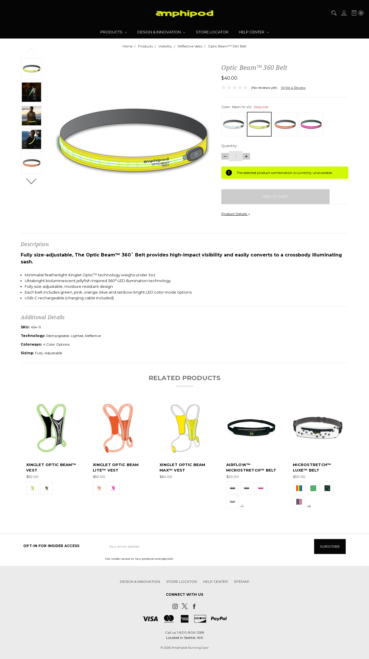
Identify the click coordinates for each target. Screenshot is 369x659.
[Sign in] (343, 13)
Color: (244, 107)
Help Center (254, 32)
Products (113, 32)
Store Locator (212, 32)
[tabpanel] (51, 455)
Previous (31, 50)
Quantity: (229, 145)
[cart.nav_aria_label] (356, 13)
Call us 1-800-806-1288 (184, 632)
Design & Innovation (161, 32)
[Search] (333, 13)
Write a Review (293, 87)
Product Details (236, 214)
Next (31, 181)
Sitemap (241, 586)
